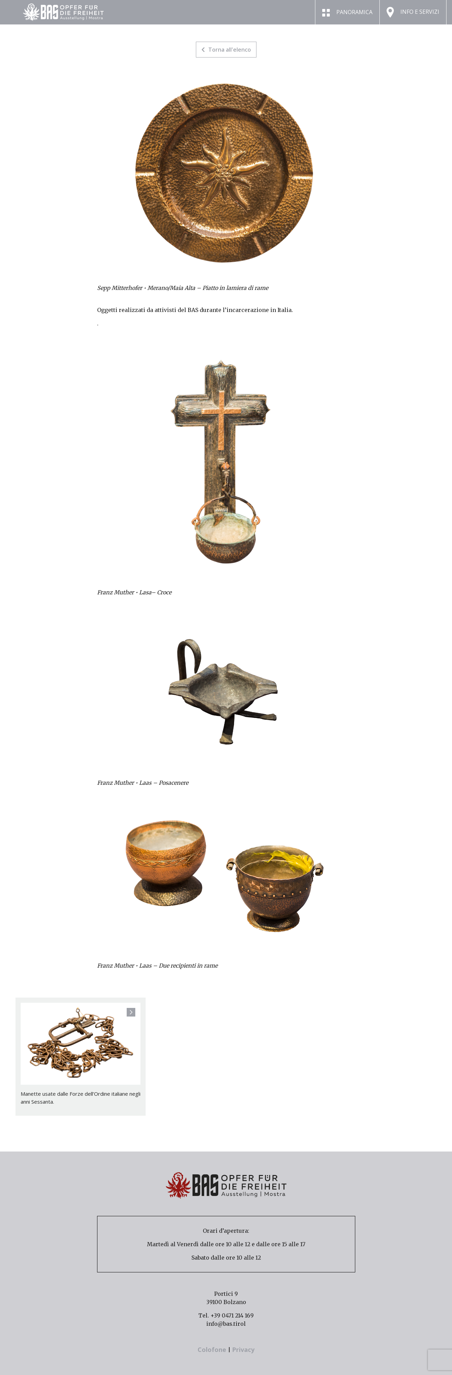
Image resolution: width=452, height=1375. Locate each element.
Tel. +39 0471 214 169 (226, 1315)
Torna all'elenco (226, 49)
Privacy (243, 1349)
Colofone (213, 1349)
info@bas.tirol (226, 1323)
